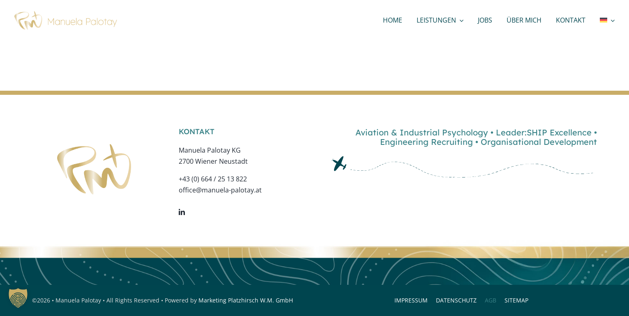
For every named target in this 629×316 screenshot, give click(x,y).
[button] (18, 298)
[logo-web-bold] (65, 14)
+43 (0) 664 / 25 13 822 (213, 178)
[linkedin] (182, 212)
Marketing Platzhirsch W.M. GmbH (245, 300)
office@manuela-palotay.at (220, 190)
